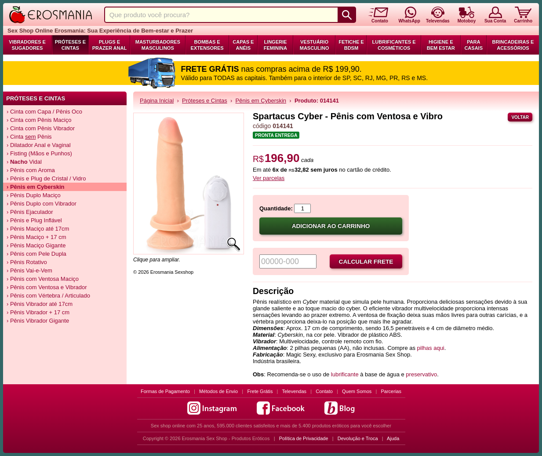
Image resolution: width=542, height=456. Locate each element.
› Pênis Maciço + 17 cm (36, 237)
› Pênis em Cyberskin (36, 187)
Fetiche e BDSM (351, 45)
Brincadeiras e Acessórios (513, 45)
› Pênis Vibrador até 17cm (40, 304)
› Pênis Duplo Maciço (34, 195)
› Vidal (24, 161)
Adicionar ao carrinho (331, 226)
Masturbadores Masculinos (157, 45)
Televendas (294, 391)
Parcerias (391, 391)
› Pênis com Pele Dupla (36, 253)
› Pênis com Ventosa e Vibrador (47, 287)
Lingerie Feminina (275, 45)
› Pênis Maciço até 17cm (38, 228)
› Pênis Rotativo (27, 262)
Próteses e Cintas (70, 45)
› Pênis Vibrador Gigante (38, 320)
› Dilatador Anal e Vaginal (39, 145)
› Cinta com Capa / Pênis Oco (44, 111)
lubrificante (345, 374)
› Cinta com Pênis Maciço (39, 120)
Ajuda (393, 438)
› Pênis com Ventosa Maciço (43, 279)
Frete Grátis (260, 391)
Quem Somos (356, 391)
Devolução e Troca (358, 438)
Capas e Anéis (243, 45)
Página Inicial (157, 100)
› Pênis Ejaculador (30, 212)
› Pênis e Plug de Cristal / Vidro (46, 178)
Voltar (520, 117)
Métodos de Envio (218, 391)
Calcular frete (366, 261)
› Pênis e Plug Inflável (34, 220)
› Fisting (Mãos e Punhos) (39, 153)
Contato (324, 391)
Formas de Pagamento (165, 391)
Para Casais (473, 45)
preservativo (421, 374)
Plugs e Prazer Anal (109, 45)
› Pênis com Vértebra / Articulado (48, 295)
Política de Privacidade (303, 438)
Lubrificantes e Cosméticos (394, 45)
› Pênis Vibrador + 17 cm (38, 312)
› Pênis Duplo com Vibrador (41, 203)
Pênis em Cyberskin (261, 100)
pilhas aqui (430, 348)
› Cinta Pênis (29, 136)
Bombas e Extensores (206, 45)
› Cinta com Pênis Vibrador (41, 128)
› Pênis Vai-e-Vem (29, 270)
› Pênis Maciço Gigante (36, 245)
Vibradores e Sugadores (27, 45)
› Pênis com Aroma (31, 170)
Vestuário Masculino (314, 45)
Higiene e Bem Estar (441, 45)
